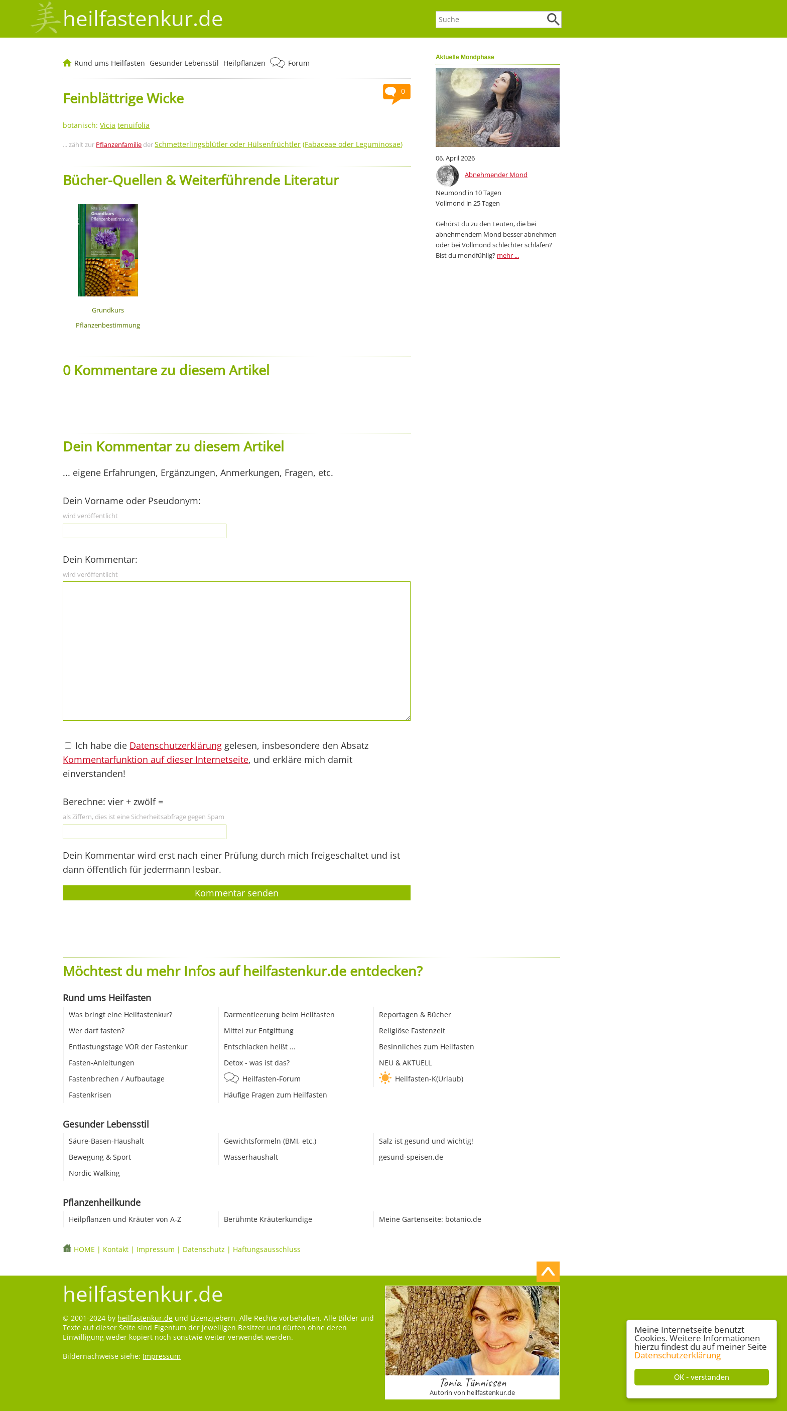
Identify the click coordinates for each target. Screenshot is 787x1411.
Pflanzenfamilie (119, 144)
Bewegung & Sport (100, 1157)
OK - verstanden (702, 1377)
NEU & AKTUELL (405, 1062)
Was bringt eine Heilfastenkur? (120, 1014)
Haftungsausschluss (267, 1249)
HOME (84, 1249)
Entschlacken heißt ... (260, 1046)
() (279, 144)
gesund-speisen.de (411, 1157)
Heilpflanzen (244, 63)
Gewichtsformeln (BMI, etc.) (270, 1141)
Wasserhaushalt (251, 1157)
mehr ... (508, 255)
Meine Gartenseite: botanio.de (430, 1219)
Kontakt (115, 1249)
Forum (299, 63)
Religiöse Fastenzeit (412, 1030)
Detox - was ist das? (257, 1062)
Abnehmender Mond (496, 174)
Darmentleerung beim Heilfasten (279, 1014)
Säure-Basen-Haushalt (106, 1141)
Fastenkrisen (90, 1095)
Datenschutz (204, 1249)
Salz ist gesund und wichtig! (426, 1141)
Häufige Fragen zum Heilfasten (275, 1095)
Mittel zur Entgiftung (259, 1030)
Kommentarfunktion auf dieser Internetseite (155, 759)
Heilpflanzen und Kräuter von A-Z (125, 1219)
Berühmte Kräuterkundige (268, 1219)
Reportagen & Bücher (415, 1014)
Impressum (156, 1249)
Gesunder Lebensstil (184, 63)
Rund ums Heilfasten (109, 63)
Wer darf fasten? (96, 1030)
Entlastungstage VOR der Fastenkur (128, 1046)
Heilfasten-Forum (271, 1078)
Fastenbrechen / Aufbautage (117, 1078)
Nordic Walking (94, 1173)
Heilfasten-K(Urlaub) (429, 1078)
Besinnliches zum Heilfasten (426, 1046)
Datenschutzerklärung (678, 1355)
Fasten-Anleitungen (102, 1062)
